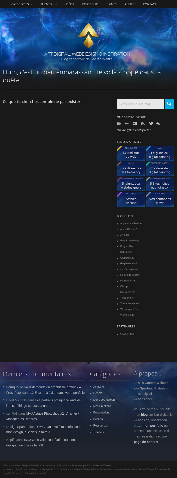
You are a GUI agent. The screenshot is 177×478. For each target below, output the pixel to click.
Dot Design (126, 252)
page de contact (146, 442)
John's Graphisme (129, 269)
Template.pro (127, 298)
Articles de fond (133, 200)
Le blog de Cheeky (129, 275)
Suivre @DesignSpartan (134, 130)
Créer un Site (127, 333)
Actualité (98, 386)
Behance (119, 123)
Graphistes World (129, 263)
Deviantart (127, 123)
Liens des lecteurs (104, 399)
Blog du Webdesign (130, 240)
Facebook (135, 123)
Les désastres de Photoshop (133, 170)
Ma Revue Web (128, 280)
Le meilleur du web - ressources (133, 154)
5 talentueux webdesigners (133, 185)
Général (98, 393)
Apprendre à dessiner (131, 223)
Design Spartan (17, 427)
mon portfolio (153, 425)
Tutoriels (98, 432)
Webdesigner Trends (131, 309)
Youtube (158, 123)
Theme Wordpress (129, 303)
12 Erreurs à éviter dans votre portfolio (57, 392)
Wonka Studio (127, 315)
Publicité (98, 419)
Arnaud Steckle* (128, 229)
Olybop (124, 286)
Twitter (151, 123)
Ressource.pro (127, 292)
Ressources (100, 425)
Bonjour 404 (126, 246)
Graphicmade (127, 258)
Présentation (101, 412)
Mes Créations (102, 406)
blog (144, 414)
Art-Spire (124, 235)
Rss (143, 123)
